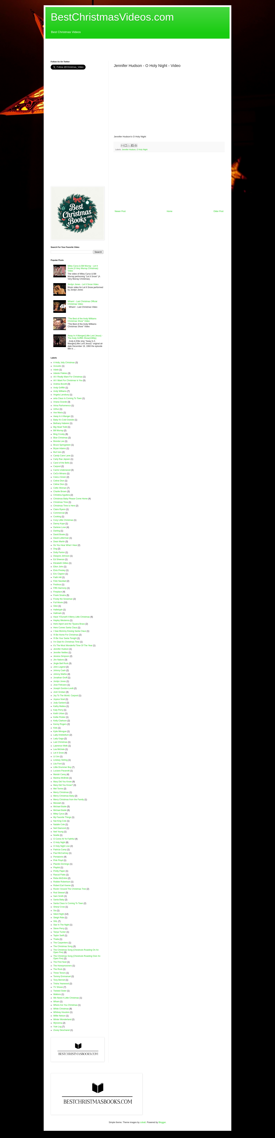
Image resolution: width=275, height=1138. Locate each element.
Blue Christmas (60, 437)
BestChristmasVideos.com (112, 17)
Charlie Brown (59, 491)
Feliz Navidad (59, 581)
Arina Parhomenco (62, 405)
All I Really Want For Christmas (67, 377)
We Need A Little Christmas (66, 998)
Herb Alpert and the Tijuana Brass (69, 624)
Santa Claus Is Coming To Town (68, 903)
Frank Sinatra (59, 595)
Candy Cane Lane (61, 455)
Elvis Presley (59, 570)
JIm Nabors (58, 659)
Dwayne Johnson (61, 556)
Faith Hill (57, 577)
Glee (55, 606)
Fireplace (57, 592)
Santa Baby (58, 899)
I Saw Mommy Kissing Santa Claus (69, 631)
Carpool (57, 466)
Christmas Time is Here (64, 505)
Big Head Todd (60, 427)
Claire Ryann (59, 509)
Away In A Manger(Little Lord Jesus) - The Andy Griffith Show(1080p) (85, 336)
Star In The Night (61, 925)
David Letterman (61, 538)
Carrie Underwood (61, 470)
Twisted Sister (59, 991)
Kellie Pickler (59, 717)
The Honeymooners (62, 965)
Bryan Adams (59, 448)
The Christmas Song (62, 946)
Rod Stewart (59, 892)
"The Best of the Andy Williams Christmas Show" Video (82, 319)
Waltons (57, 994)
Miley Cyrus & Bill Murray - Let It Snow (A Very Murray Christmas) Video (83, 268)
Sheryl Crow (59, 907)
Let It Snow (58, 753)
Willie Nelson (59, 1016)
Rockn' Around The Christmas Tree (69, 889)
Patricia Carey (59, 849)
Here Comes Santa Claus (65, 627)
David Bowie (59, 534)
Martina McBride (61, 778)
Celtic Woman (59, 488)
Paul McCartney (60, 853)
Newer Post (120, 211)
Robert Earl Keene (62, 885)
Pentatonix (58, 857)
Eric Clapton (59, 574)
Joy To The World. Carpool (65, 695)
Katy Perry (58, 710)
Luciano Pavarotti (61, 770)
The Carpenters (60, 942)
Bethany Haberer (61, 423)
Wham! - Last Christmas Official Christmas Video (82, 302)
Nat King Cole (59, 821)
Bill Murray (58, 430)
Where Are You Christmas (65, 1005)
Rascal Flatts (59, 874)
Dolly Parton (59, 552)
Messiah (57, 803)
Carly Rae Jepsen (61, 459)
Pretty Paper (59, 871)
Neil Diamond (59, 828)
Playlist (56, 867)
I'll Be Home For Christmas (65, 635)
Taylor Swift (58, 935)
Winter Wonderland (62, 1019)
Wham (56, 1001)
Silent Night (58, 914)
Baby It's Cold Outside (63, 420)
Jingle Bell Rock (60, 663)
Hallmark (57, 613)
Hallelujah (58, 609)
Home (169, 211)
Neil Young (58, 831)
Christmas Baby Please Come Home (70, 498)
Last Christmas (60, 742)
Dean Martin (59, 541)
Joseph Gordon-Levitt (63, 688)
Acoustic (57, 366)
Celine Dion (58, 481)
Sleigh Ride (58, 917)
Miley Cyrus (58, 814)
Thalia (56, 939)
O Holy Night (142, 149)
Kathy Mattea (59, 706)
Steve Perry (58, 928)
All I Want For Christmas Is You (67, 380)
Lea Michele (59, 749)
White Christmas (61, 1008)
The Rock (57, 969)
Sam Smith (58, 896)
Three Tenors (59, 973)
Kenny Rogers (60, 724)
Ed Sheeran (58, 559)
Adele (56, 370)
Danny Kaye (59, 523)
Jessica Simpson (61, 656)
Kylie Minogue (59, 731)
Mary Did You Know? (63, 785)
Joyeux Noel (59, 699)
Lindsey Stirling (60, 760)
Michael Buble (59, 806)
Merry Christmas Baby (63, 796)
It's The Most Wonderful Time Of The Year (72, 645)
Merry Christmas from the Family (68, 799)
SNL (55, 921)
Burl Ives (57, 452)
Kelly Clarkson (60, 720)
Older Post (218, 211)
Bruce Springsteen (62, 445)
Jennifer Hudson (129, 149)
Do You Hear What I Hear (65, 545)
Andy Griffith (59, 387)
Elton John (58, 566)
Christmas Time (60, 502)
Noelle (56, 835)
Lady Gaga (58, 738)
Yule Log (57, 1026)
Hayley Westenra (61, 620)
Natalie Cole (59, 824)
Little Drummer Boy (62, 767)
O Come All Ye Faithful (63, 839)
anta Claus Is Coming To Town (67, 398)
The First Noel (59, 962)
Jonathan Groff (60, 677)
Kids (55, 728)
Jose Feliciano (60, 685)
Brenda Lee (58, 441)
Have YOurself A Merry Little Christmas (71, 617)
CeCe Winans (59, 473)
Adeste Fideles (60, 373)
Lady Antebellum (61, 735)
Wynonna (57, 1023)
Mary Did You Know (62, 781)
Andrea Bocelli (60, 384)
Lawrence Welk (60, 746)
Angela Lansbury (61, 394)
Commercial (59, 513)
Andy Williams (59, 391)
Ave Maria (58, 412)
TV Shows (58, 987)
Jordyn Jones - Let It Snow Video (83, 284)
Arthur (56, 409)
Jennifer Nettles (60, 652)
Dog (55, 548)
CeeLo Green (59, 477)
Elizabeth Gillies (60, 563)
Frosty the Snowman (63, 599)
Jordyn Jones (59, 681)
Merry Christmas (61, 792)
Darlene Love (59, 527)
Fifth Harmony (59, 588)
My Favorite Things (62, 817)
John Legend (59, 667)
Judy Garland (59, 703)
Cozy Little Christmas (63, 520)
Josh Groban (59, 692)
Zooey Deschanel (61, 1030)
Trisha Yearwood (61, 983)
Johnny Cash (59, 670)
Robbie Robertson (61, 882)
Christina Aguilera (61, 495)
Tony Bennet (59, 980)
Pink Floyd (58, 860)
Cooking (57, 516)
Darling (56, 531)
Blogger (162, 1122)
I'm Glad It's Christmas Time (66, 642)
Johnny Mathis (60, 674)
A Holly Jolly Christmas (64, 362)
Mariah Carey (59, 774)
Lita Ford (57, 763)
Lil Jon (56, 756)
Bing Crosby (59, 434)
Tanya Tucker (59, 932)
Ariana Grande (60, 402)
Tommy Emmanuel (62, 976)
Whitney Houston (61, 1012)
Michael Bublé (59, 810)
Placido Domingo (61, 864)
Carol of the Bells (61, 463)
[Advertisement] (114, 46)
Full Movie (58, 602)
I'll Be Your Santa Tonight (65, 638)
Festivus (57, 584)
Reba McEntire (60, 878)
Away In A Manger (61, 416)
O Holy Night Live (61, 846)
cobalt (143, 1122)
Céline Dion (58, 484)
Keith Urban (58, 713)
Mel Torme (58, 788)
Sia (54, 910)
